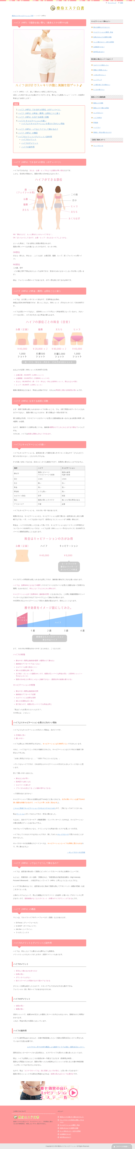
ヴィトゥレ (20, 814)
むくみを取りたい (99, 89)
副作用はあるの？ (99, 52)
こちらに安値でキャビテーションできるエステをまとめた (34, 808)
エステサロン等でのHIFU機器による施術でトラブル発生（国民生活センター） (56, 1047)
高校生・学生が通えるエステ (102, 132)
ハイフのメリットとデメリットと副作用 (35, 137)
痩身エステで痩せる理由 (101, 108)
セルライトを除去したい (101, 65)
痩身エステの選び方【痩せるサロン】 (72, 1117)
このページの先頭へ (122, 1146)
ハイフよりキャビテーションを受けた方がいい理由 (42, 124)
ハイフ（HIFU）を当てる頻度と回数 (33, 117)
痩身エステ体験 (98, 103)
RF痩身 (95, 122)
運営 (121, 3)
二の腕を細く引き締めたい (101, 85)
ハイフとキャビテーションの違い (32, 121)
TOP (22, 16)
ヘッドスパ (96, 127)
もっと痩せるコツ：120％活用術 (103, 42)
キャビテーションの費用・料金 (103, 32)
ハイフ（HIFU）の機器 (28, 133)
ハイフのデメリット (29, 143)
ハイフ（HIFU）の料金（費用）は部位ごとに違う (39, 113)
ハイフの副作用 (28, 147)
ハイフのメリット (28, 139)
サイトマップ (112, 3)
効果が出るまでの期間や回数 (102, 37)
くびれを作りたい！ (99, 75)
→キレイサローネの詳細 (76, 852)
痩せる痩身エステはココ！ (101, 27)
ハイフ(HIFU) (97, 118)
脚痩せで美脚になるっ (100, 70)
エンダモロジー (98, 113)
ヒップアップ (97, 80)
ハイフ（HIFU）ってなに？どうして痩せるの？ (38, 129)
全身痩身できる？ (99, 47)
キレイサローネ (63, 834)
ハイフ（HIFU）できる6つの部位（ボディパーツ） (39, 110)
